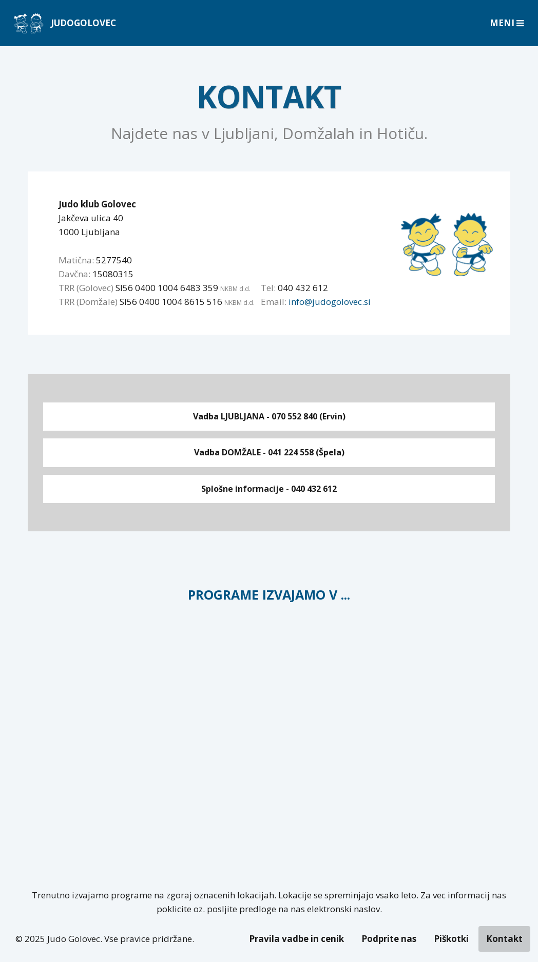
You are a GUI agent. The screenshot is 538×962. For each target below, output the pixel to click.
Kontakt (504, 939)
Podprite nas (388, 939)
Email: (273, 301)
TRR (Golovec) (86, 288)
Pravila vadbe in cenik (296, 939)
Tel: (268, 288)
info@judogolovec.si (330, 301)
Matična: (76, 260)
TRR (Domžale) (88, 301)
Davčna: (74, 274)
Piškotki (451, 939)
